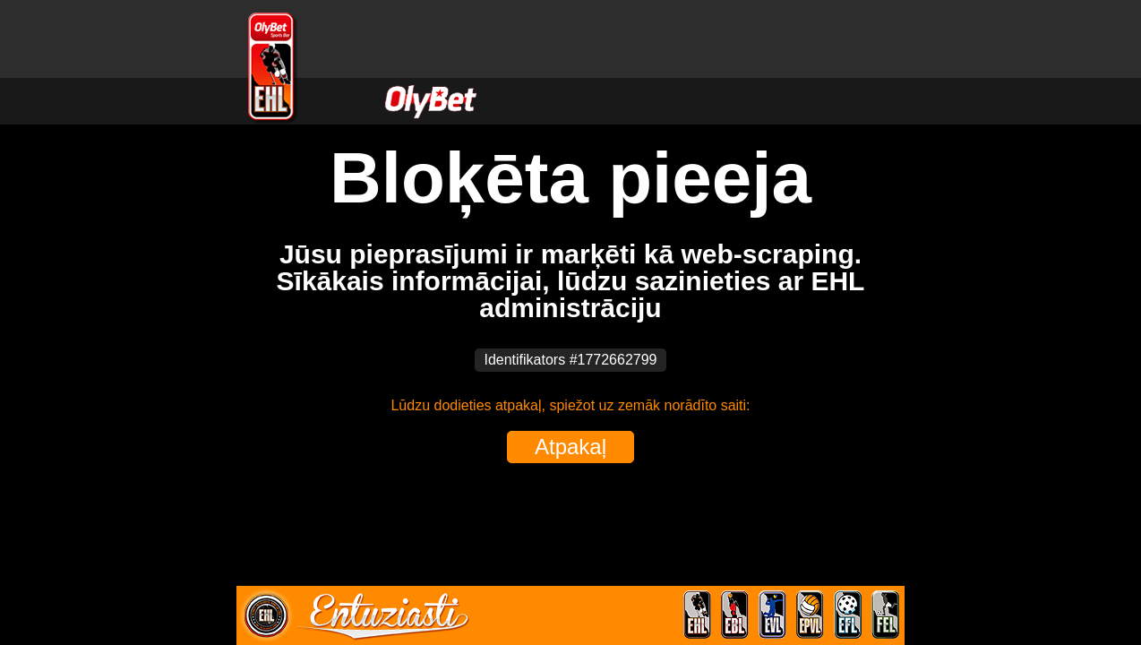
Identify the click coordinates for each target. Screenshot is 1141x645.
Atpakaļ (570, 446)
